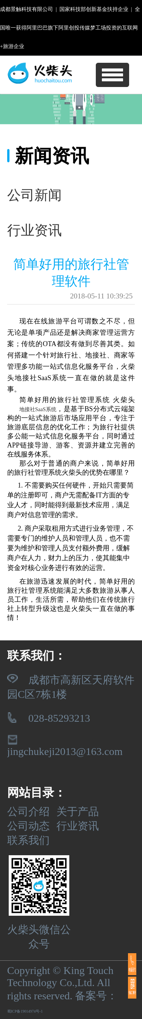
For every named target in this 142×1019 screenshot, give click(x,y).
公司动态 (28, 826)
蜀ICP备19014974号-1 (25, 1011)
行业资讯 (77, 826)
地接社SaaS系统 (37, 409)
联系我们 (28, 840)
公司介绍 (28, 811)
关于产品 (77, 811)
